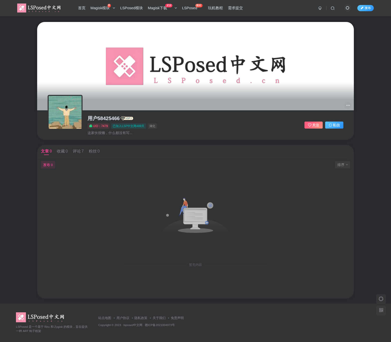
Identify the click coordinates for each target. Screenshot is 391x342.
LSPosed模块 (131, 8)
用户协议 (122, 318)
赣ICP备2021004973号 (160, 325)
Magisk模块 (103, 7)
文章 (46, 151)
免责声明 (177, 318)
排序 (342, 165)
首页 (82, 8)
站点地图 (104, 318)
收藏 (62, 151)
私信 (334, 125)
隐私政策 (140, 318)
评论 (78, 151)
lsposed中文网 (132, 325)
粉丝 (94, 151)
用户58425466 (104, 118)
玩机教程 (215, 8)
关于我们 (159, 318)
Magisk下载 (162, 7)
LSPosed (192, 7)
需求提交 (235, 8)
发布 (365, 8)
